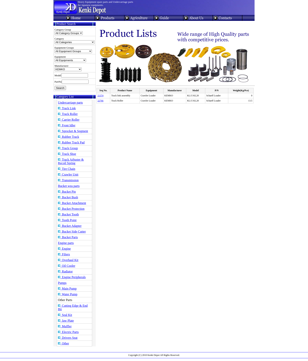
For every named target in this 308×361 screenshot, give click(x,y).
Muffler (65, 326)
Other (63, 343)
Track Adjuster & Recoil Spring (71, 161)
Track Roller (68, 114)
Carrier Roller (68, 119)
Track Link (67, 108)
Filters (64, 254)
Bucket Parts (68, 237)
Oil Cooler (66, 265)
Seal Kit (65, 315)
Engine (64, 248)
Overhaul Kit (68, 260)
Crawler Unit (68, 174)
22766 (101, 100)
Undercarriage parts (70, 102)
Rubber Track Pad (71, 142)
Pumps (62, 283)
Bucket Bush (68, 197)
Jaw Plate (66, 320)
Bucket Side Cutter (72, 231)
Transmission (68, 180)
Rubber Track (68, 136)
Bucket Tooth (68, 214)
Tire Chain (66, 168)
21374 (101, 95)
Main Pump (67, 288)
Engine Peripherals (72, 277)
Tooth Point (67, 220)
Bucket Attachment (72, 203)
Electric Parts (68, 332)
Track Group (68, 148)
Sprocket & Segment (73, 131)
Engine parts (66, 243)
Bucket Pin (67, 191)
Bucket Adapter (70, 225)
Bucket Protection (71, 208)
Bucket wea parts (69, 186)
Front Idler (66, 125)
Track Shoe (67, 154)
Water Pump (67, 294)
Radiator (65, 271)
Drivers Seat (68, 337)
